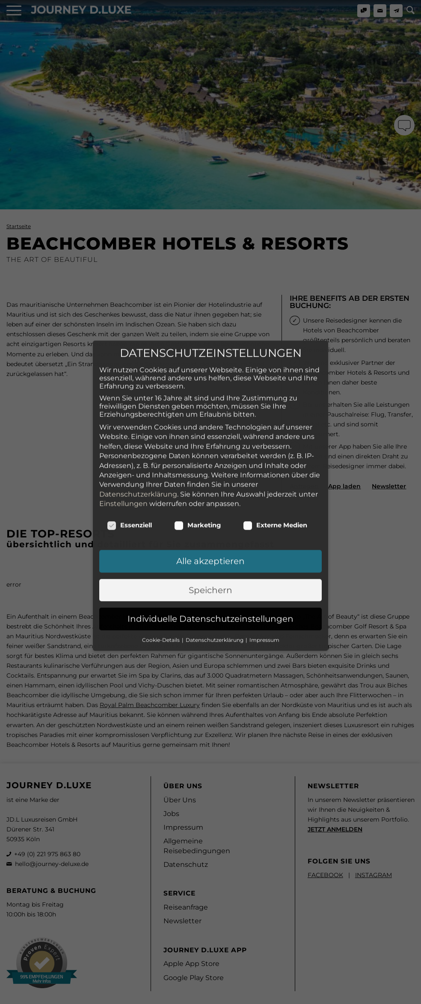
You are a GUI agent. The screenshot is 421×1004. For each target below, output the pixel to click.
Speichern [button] (210, 535)
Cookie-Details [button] (161, 584)
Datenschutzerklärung (138, 439)
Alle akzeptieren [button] (210, 506)
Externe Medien (275, 470)
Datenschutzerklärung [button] (215, 584)
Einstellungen (123, 448)
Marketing (197, 470)
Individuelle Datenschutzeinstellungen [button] (210, 564)
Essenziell (129, 470)
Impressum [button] (264, 584)
